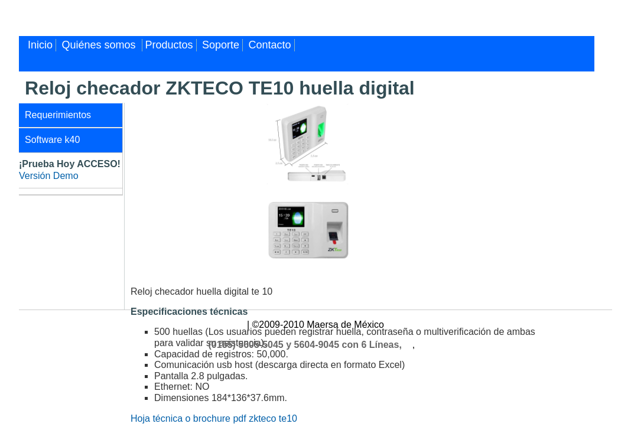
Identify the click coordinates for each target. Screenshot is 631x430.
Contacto (270, 45)
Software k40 (52, 140)
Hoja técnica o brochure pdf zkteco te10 (214, 418)
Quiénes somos (100, 45)
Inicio (40, 45)
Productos (169, 45)
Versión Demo (49, 176)
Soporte (220, 45)
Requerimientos (58, 115)
